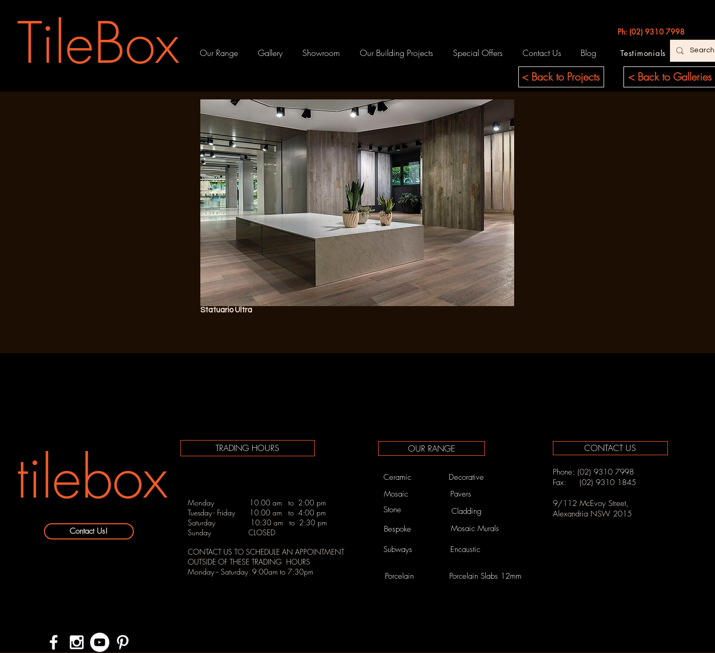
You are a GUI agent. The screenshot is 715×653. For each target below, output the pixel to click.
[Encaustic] (465, 549)
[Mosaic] (396, 494)
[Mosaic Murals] (474, 529)
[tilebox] (92, 477)
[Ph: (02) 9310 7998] (651, 31)
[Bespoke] (397, 529)
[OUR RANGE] (431, 448)
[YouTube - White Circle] (99, 642)
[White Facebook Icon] (53, 642)
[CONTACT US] (610, 448)
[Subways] (397, 549)
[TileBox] (98, 43)
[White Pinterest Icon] (122, 642)
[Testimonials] (643, 52)
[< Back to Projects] (561, 76)
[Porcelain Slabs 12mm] (485, 576)
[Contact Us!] (89, 531)
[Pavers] (461, 494)
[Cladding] (466, 511)
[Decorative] (466, 477)
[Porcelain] (399, 576)
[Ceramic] (397, 477)
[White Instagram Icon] (76, 642)
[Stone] (392, 510)
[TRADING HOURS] (247, 448)
